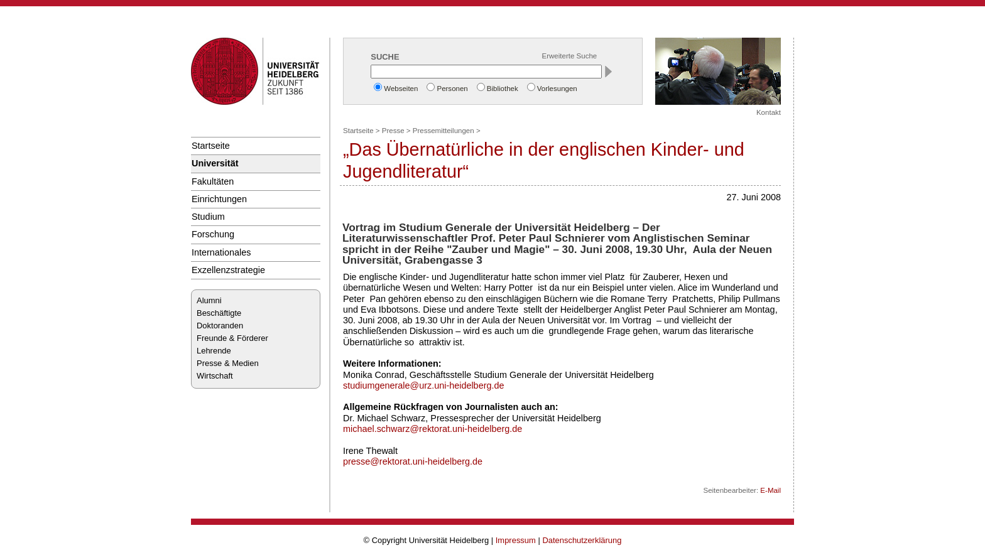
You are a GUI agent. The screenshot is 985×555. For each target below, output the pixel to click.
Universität (215, 163)
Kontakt (768, 112)
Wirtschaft (215, 375)
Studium (208, 217)
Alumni (209, 300)
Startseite (211, 146)
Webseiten (401, 88)
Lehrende (214, 350)
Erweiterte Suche (569, 56)
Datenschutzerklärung (581, 540)
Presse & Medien (228, 363)
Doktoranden (220, 325)
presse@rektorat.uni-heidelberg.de (412, 461)
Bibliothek (502, 88)
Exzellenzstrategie (228, 270)
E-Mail (770, 490)
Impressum (516, 540)
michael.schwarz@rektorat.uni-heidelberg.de (432, 429)
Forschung (213, 234)
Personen (452, 88)
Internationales (221, 252)
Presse (393, 130)
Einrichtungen (219, 199)
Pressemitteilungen (443, 130)
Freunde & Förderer (232, 338)
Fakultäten (213, 181)
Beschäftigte (219, 313)
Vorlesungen (557, 88)
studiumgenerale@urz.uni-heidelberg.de (423, 385)
